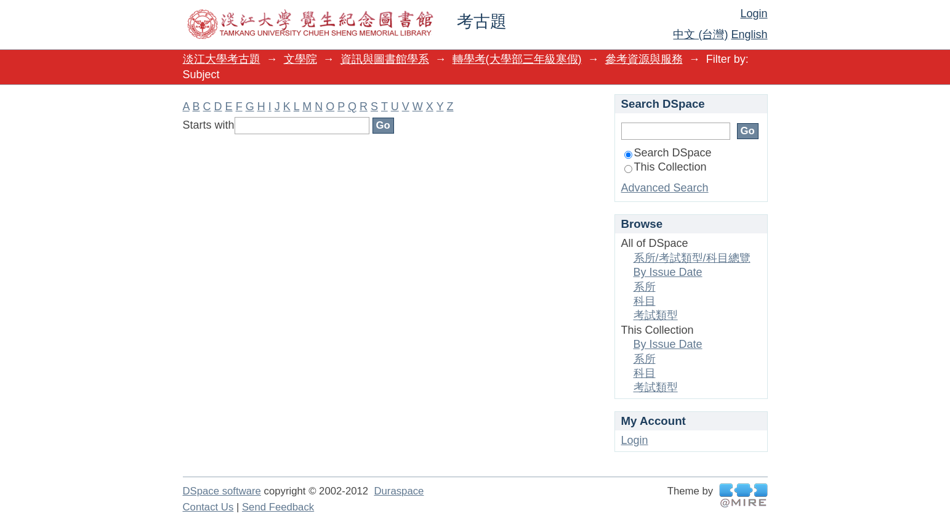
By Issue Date (668, 272)
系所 (645, 287)
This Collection (665, 167)
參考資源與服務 (644, 59)
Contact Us (208, 507)
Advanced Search (665, 188)
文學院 (300, 59)
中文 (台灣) (700, 34)
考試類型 (656, 315)
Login (753, 13)
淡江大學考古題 (221, 59)
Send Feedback (278, 507)
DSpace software (222, 491)
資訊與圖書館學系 (384, 59)
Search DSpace (668, 153)
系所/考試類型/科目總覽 (692, 258)
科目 (645, 301)
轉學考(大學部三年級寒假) (517, 59)
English (749, 34)
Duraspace (399, 491)
